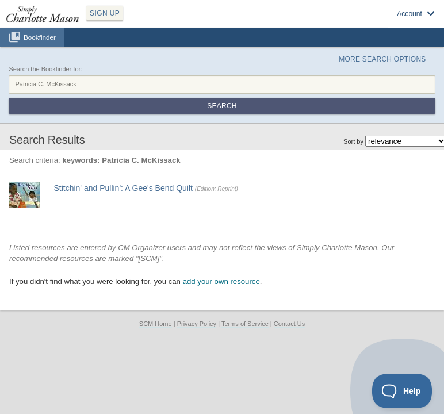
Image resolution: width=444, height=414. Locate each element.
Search (221, 106)
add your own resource (221, 281)
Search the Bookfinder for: (45, 69)
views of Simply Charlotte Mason (322, 247)
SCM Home (155, 323)
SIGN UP (105, 13)
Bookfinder (40, 37)
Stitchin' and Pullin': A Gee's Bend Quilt (123, 188)
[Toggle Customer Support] (402, 391)
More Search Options (382, 59)
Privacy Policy (196, 323)
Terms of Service (245, 323)
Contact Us (289, 323)
